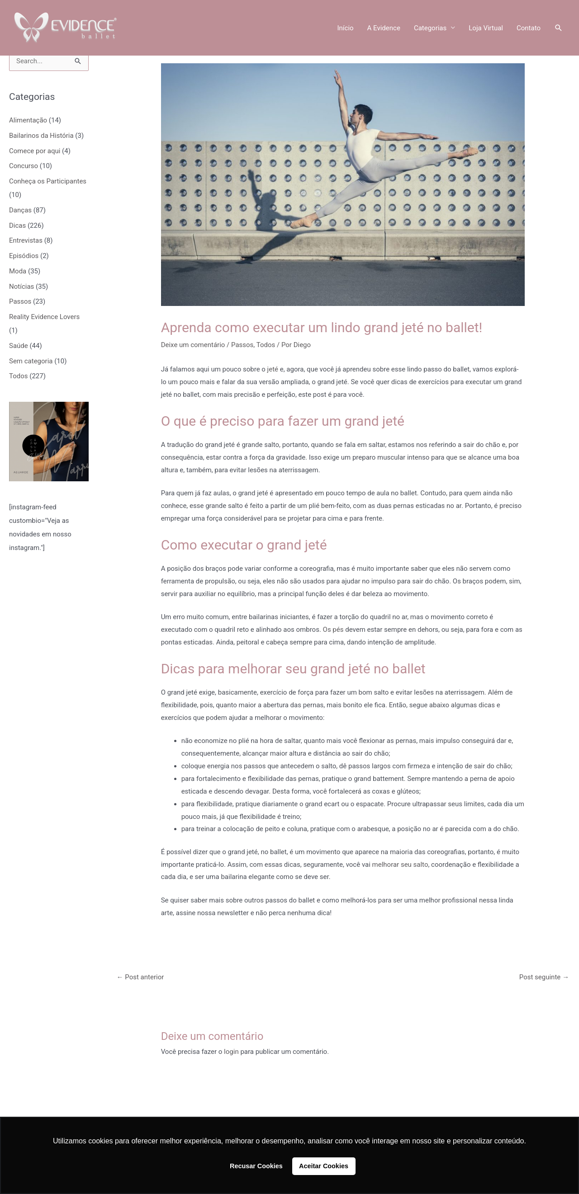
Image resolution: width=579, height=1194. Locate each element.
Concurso (23, 166)
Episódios (23, 256)
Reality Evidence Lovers (44, 317)
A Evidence (383, 28)
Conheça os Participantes (47, 181)
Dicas (17, 225)
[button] (558, 28)
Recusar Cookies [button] (256, 1166)
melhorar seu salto (400, 864)
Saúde (18, 346)
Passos (20, 301)
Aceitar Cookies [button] (323, 1166)
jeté (272, 369)
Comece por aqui (34, 151)
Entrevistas (26, 240)
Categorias (430, 28)
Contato (529, 28)
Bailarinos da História (41, 136)
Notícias (21, 286)
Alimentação (28, 120)
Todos (18, 376)
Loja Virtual (486, 28)
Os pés (333, 629)
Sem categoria (30, 361)
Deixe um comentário (193, 345)
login (231, 1052)
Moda (17, 271)
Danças (20, 210)
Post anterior (140, 977)
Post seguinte (544, 977)
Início (345, 28)
